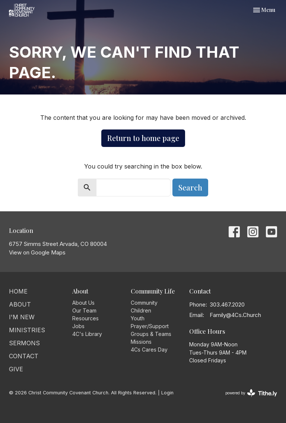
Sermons (24, 343)
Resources (85, 318)
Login (167, 392)
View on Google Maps (37, 252)
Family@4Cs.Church (235, 314)
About (20, 304)
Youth (137, 318)
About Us (83, 302)
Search (190, 187)
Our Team (84, 310)
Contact (23, 356)
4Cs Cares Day (149, 349)
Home (18, 291)
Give (16, 369)
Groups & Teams (151, 334)
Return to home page (143, 138)
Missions (141, 342)
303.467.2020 (227, 304)
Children (141, 310)
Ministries (27, 330)
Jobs (78, 326)
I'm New (22, 317)
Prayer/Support (150, 326)
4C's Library (87, 334)
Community (144, 302)
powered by (251, 393)
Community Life (153, 291)
